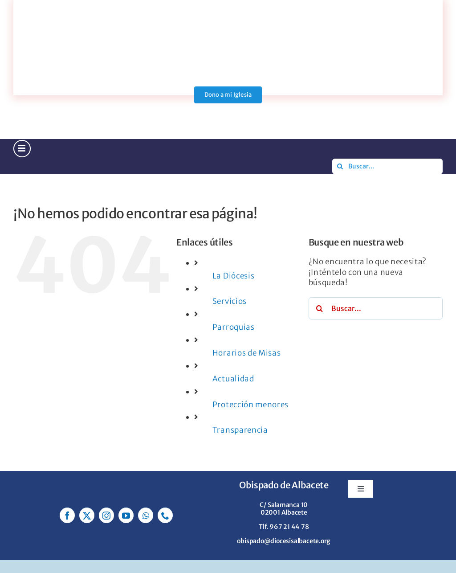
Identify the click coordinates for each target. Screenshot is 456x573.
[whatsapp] (145, 515)
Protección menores (250, 404)
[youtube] (126, 515)
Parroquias (233, 327)
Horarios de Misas (246, 353)
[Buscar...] (387, 166)
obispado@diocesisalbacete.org (283, 541)
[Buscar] (340, 166)
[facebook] (67, 515)
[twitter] (86, 515)
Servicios (229, 301)
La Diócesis (233, 276)
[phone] (165, 515)
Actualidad (233, 379)
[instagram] (106, 515)
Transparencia (240, 430)
